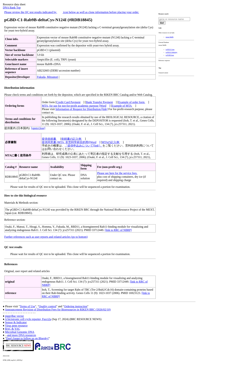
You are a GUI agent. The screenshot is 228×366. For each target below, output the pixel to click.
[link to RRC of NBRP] (118, 230)
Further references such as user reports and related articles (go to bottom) (46, 236)
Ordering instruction (75, 306)
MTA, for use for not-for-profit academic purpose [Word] (76, 105)
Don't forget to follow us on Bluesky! (27, 338)
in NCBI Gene (170, 55)
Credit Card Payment (68, 102)
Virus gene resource (16, 325)
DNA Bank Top (12, 7)
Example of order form (131, 102)
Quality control (47, 306)
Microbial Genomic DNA (19, 331)
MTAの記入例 (111, 142)
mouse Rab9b (169, 37)
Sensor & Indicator (16, 322)
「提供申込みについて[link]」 (83, 145)
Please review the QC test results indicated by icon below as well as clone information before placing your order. (71, 12)
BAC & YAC (12, 328)
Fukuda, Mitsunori (47, 76)
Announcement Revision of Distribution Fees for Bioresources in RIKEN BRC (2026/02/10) (58, 309)
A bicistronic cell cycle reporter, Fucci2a (28, 319)
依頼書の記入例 (71, 138)
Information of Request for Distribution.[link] (81, 109)
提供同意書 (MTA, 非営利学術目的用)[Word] (71, 142)
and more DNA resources (21, 335)
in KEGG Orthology (171, 52)
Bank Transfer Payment (99, 102)
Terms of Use (27, 306)
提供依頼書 (49, 138)
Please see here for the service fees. (117, 173)
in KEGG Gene (170, 49)
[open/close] (38, 128)
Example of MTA (122, 105)
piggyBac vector (14, 315)
